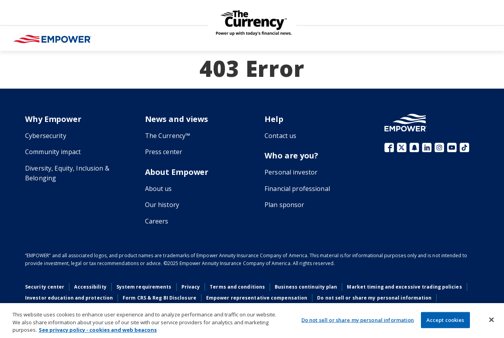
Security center (44, 286)
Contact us (280, 135)
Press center (164, 151)
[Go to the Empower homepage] (405, 122)
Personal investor (291, 172)
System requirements (144, 286)
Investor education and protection (69, 297)
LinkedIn (426, 147)
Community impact (53, 151)
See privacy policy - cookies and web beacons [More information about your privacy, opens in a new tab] (98, 329)
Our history (162, 204)
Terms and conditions (237, 286)
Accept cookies (445, 319)
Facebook (389, 147)
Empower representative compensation (256, 297)
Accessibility (90, 286)
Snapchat (414, 147)
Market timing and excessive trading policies (404, 286)
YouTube (452, 147)
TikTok (464, 147)
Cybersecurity (45, 135)
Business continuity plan (306, 286)
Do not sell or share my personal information (374, 297)
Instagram (439, 147)
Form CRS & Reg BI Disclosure (159, 297)
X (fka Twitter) (401, 147)
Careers (157, 221)
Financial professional (297, 188)
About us (158, 188)
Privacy (190, 286)
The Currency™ (167, 135)
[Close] (491, 319)
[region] (252, 320)
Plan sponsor (285, 204)
